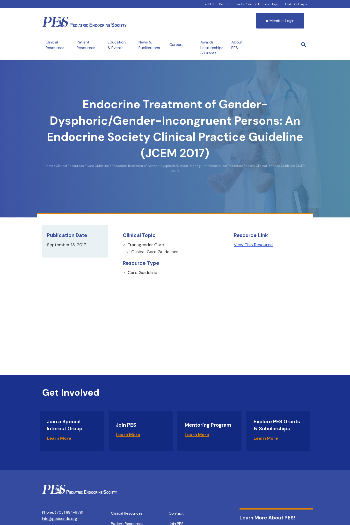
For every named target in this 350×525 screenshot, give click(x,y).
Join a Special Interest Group (64, 425)
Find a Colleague (296, 4)
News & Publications (149, 45)
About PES (237, 45)
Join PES (207, 4)
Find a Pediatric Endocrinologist (258, 4)
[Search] (303, 44)
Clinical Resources (55, 45)
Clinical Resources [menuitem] (127, 513)
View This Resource (253, 245)
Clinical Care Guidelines (154, 252)
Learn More (59, 438)
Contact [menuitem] (176, 513)
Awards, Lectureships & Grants (211, 48)
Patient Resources (86, 45)
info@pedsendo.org (59, 518)
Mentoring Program (208, 425)
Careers (176, 44)
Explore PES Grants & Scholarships (277, 425)
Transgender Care (146, 245)
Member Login (280, 20)
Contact (224, 4)
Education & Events (117, 45)
